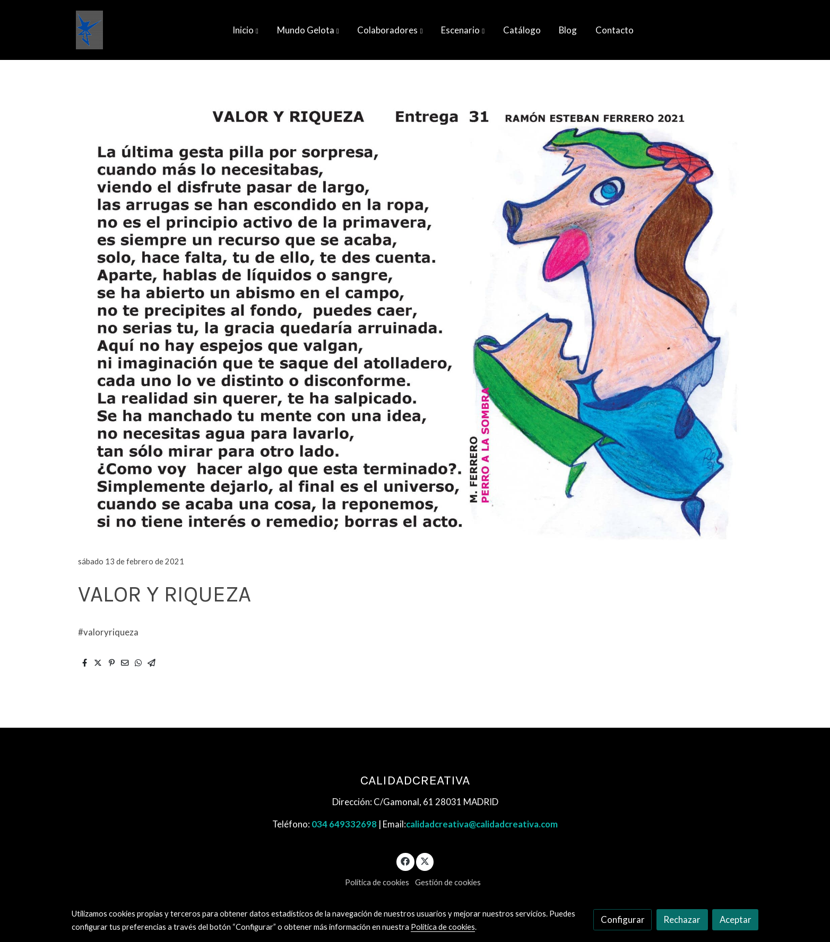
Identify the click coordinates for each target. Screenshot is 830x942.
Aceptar (735, 919)
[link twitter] (425, 860)
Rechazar (682, 919)
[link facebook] (405, 860)
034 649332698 (344, 824)
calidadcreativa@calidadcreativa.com (482, 824)
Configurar (623, 919)
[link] (89, 30)
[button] (245, 30)
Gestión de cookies (448, 882)
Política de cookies (377, 882)
